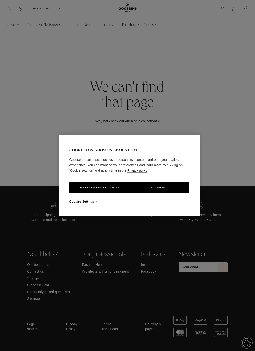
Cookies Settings (81, 201)
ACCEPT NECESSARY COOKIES (98, 187)
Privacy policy (137, 170)
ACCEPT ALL (160, 187)
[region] (129, 175)
